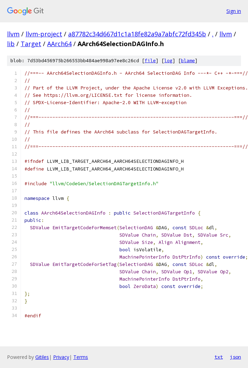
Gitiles (42, 357)
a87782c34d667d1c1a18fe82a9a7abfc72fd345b (137, 34)
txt (218, 357)
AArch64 (59, 43)
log (168, 61)
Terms (80, 357)
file (150, 61)
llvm (13, 34)
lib (11, 43)
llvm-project (43, 34)
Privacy (61, 357)
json (235, 357)
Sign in (233, 11)
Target (31, 43)
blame (188, 61)
